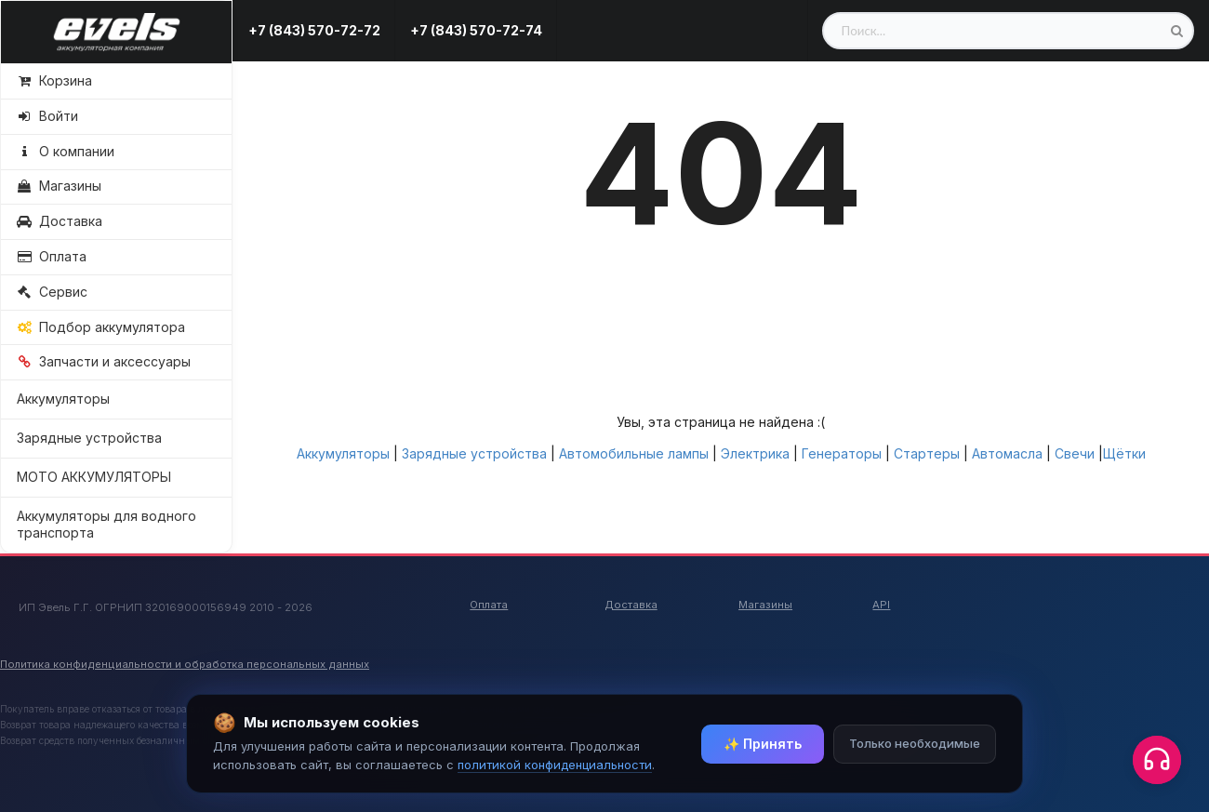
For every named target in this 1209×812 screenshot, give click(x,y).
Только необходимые (914, 743)
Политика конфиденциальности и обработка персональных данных (184, 664)
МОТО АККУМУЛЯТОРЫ (94, 477)
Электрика (755, 453)
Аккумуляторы (63, 398)
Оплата (489, 604)
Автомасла (1007, 453)
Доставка (631, 604)
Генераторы (842, 453)
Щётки (1124, 453)
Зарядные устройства (89, 438)
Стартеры (927, 453)
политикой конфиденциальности (555, 764)
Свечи (1075, 453)
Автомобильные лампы (634, 453)
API (881, 604)
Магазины (765, 604)
